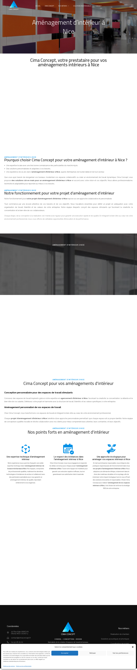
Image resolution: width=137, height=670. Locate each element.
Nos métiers (62, 6)
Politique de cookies (9, 666)
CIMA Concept (49, 6)
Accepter (64, 653)
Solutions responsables (82, 6)
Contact (98, 6)
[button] (133, 647)
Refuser (92, 653)
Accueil (37, 6)
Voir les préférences (120, 653)
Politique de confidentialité (23, 666)
